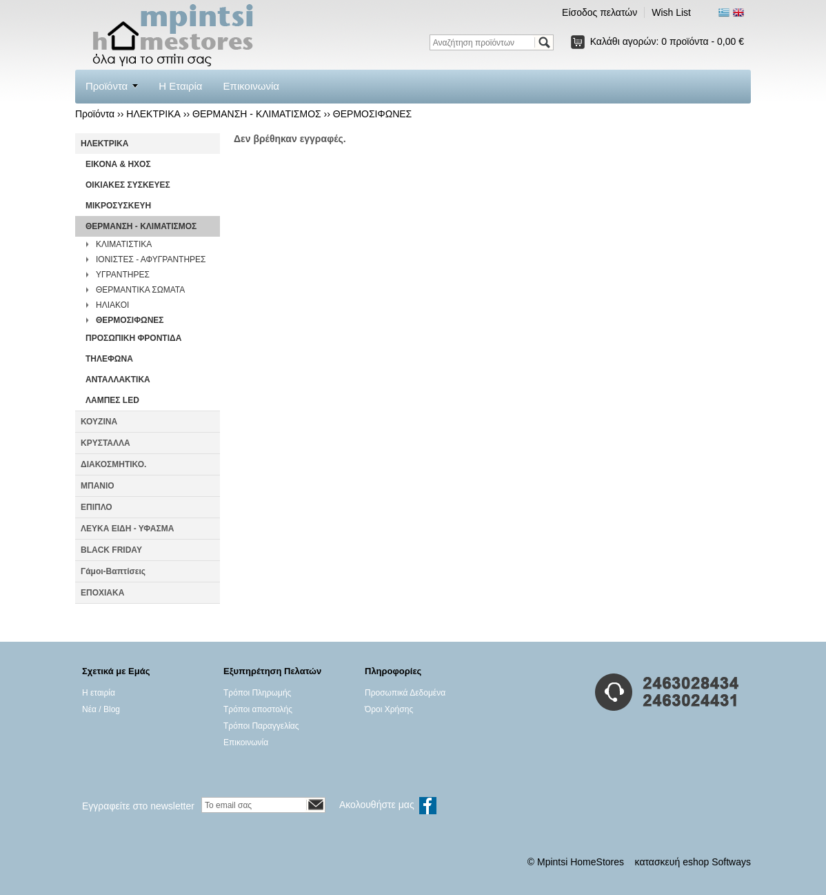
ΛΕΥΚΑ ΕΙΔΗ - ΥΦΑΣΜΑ (127, 528)
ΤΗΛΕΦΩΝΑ (109, 359)
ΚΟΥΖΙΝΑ (99, 421)
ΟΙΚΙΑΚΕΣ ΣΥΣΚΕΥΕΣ (127, 185)
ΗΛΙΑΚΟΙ (112, 305)
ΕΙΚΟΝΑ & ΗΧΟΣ (118, 164)
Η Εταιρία (180, 86)
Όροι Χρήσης (389, 709)
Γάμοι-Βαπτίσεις (113, 571)
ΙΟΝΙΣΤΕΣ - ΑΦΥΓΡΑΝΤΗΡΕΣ (151, 259)
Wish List (671, 12)
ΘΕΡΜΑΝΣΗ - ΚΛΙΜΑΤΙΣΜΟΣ (256, 113)
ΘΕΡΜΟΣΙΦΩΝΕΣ (372, 113)
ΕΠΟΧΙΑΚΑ (102, 593)
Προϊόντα (106, 86)
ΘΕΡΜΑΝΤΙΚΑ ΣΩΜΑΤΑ (140, 290)
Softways (731, 861)
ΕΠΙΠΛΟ (96, 507)
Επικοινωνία (251, 86)
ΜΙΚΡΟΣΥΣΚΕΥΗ (118, 205)
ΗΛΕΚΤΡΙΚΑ (153, 113)
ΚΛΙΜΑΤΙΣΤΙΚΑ (124, 244)
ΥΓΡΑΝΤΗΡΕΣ (123, 274)
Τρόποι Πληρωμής (257, 693)
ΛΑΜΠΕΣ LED (112, 400)
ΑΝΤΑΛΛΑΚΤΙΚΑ (117, 379)
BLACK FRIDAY (111, 550)
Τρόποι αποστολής (257, 709)
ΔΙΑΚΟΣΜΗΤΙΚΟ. (113, 464)
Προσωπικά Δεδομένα (405, 693)
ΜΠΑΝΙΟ (97, 486)
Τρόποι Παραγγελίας (261, 726)
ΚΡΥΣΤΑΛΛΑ (105, 443)
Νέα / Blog (101, 709)
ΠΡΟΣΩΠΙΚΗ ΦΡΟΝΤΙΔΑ (133, 338)
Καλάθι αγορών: (667, 41)
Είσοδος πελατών (599, 12)
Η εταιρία (98, 693)
